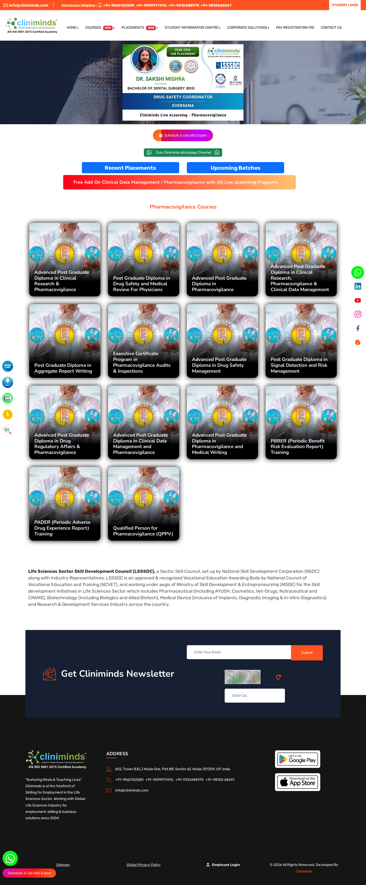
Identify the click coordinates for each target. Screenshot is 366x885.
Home (71, 27)
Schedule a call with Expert (183, 135)
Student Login (345, 5)
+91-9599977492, (151, 5)
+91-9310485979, (184, 5)
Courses (99, 27)
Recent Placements (130, 168)
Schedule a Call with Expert (29, 873)
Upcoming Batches (236, 168)
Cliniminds (304, 871)
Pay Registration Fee (295, 27)
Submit (307, 653)
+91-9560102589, (119, 5)
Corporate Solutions (247, 27)
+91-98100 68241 (219, 780)
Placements (138, 27)
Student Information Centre (191, 27)
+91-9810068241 (216, 5)
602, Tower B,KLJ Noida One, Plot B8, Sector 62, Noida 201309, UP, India (172, 769)
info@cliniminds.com (26, 5)
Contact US (331, 27)
